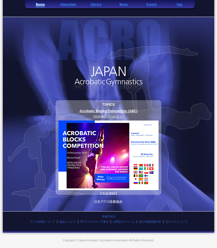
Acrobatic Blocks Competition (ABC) (109, 111)
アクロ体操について (42, 221)
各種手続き (109, 216)
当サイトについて (177, 221)
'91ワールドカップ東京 (94, 221)
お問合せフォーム (124, 221)
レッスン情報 (68, 8)
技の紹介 (96, 8)
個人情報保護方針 (150, 221)
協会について (67, 221)
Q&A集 (179, 8)
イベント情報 (152, 8)
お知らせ (124, 8)
